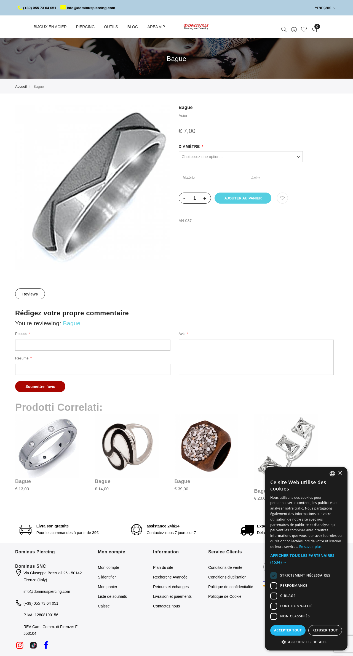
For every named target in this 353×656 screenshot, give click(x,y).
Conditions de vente (225, 583)
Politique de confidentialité (230, 602)
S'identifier (107, 592)
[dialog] (306, 558)
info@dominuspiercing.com (51, 23)
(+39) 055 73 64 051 (38, 8)
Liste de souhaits (112, 612)
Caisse (104, 621)
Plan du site (163, 583)
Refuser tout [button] (325, 630)
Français (324, 7)
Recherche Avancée (170, 592)
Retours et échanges (171, 602)
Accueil (21, 102)
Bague (23, 497)
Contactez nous (166, 621)
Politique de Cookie (225, 612)
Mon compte (108, 583)
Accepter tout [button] (288, 630)
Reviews (30, 309)
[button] (306, 559)
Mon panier (107, 602)
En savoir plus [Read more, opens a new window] (310, 546)
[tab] (30, 309)
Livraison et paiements (172, 612)
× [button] (340, 473)
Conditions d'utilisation (227, 592)
